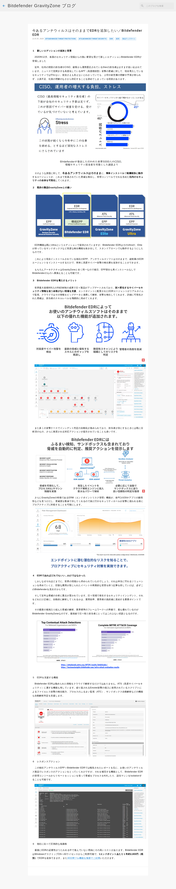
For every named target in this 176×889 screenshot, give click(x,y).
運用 (117, 39)
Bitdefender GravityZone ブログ (42, 5)
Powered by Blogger (88, 885)
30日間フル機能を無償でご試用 (83, 858)
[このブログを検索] (159, 5)
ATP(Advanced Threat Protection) (60, 39)
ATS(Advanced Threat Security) (92, 39)
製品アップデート (129, 39)
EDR (111, 39)
